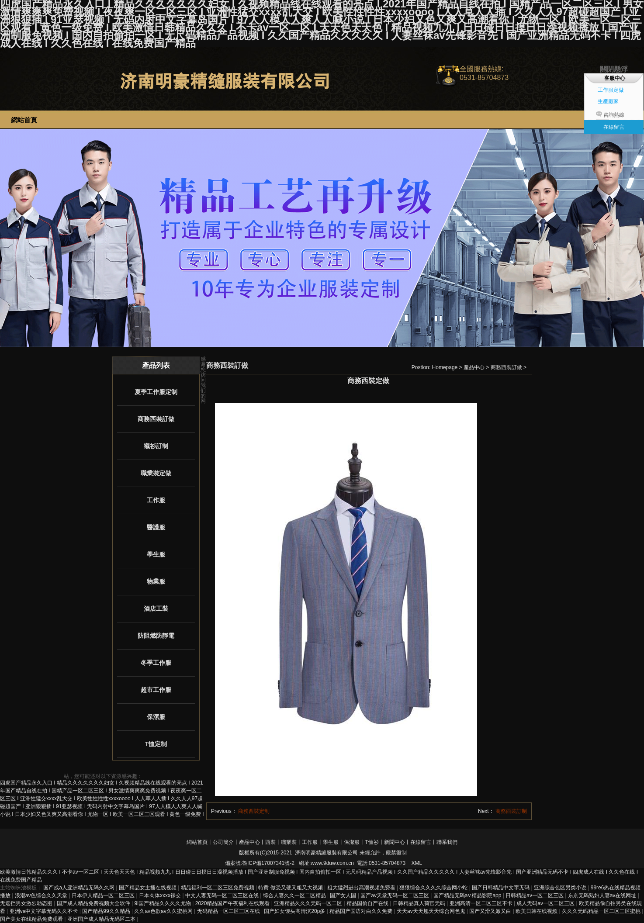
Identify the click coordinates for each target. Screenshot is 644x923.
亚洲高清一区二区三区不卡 (482, 903)
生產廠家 (608, 101)
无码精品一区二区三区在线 (229, 911)
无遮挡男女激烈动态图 (27, 903)
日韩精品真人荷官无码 (420, 903)
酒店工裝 (156, 608)
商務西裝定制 (254, 811)
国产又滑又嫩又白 (490, 911)
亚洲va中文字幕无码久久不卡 (45, 911)
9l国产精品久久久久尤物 (164, 903)
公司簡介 (223, 842)
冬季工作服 (156, 662)
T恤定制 (156, 743)
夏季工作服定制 (156, 391)
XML (416, 863)
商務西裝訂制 (511, 811)
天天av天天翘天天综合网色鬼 (432, 911)
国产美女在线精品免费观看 (32, 919)
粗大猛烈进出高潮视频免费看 (362, 888)
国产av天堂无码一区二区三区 (395, 895)
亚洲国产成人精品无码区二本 (102, 919)
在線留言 (420, 842)
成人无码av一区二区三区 (546, 903)
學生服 (156, 554)
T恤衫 (371, 842)
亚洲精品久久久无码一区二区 (308, 903)
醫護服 (156, 527)
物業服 (156, 581)
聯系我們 (446, 842)
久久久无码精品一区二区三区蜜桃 (602, 911)
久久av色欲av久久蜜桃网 (164, 911)
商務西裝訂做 (156, 418)
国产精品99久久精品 (107, 911)
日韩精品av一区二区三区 (535, 895)
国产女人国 (343, 895)
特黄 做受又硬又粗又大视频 (291, 888)
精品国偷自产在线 (368, 903)
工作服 (156, 500)
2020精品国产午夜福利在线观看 (233, 903)
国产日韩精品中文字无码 (501, 888)
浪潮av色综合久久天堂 (42, 895)
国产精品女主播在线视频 (148, 888)
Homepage (445, 367)
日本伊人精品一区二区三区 (104, 895)
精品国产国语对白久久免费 (361, 911)
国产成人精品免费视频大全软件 (94, 903)
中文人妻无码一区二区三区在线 (222, 895)
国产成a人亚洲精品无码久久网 (79, 888)
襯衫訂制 (156, 445)
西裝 (270, 842)
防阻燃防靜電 (156, 635)
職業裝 (289, 842)
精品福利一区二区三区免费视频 (218, 888)
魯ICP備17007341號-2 (268, 863)
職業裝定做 (156, 473)
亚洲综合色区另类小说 (561, 888)
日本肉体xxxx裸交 (160, 895)
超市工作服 (156, 689)
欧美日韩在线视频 (537, 911)
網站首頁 (197, 842)
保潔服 (156, 716)
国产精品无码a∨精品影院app (468, 895)
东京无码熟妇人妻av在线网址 (603, 895)
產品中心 (474, 367)
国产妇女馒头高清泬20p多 (295, 911)
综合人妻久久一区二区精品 (295, 895)
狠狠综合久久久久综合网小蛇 (434, 888)
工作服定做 (611, 90)
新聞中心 (394, 842)
